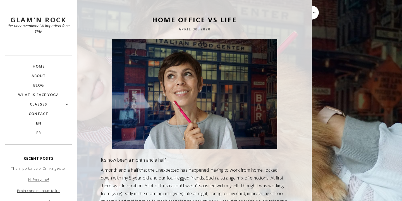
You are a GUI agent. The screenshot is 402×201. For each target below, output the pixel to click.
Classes (38, 104)
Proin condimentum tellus (38, 190)
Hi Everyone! (38, 179)
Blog (38, 85)
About (39, 75)
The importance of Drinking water (38, 168)
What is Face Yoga (38, 94)
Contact (38, 113)
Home (39, 66)
